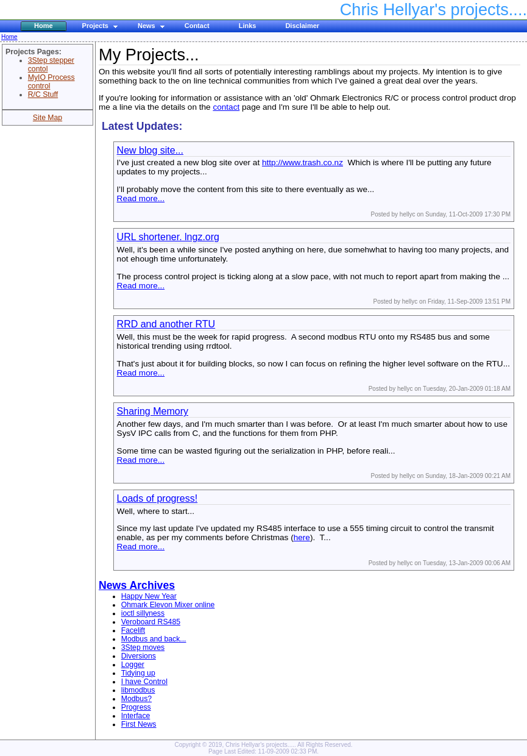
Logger (132, 664)
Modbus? (136, 698)
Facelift (133, 630)
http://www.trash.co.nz (302, 162)
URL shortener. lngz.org (168, 237)
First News (139, 724)
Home (9, 37)
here (302, 537)
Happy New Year (149, 596)
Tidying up (138, 673)
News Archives (137, 585)
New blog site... (150, 150)
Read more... (141, 198)
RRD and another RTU (166, 324)
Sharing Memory (152, 411)
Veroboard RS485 (150, 622)
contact (226, 107)
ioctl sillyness (142, 613)
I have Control (144, 681)
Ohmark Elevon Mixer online (168, 605)
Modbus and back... (153, 639)
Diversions (138, 656)
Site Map (47, 117)
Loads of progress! (157, 498)
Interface (135, 715)
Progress (136, 707)
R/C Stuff (43, 94)
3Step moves (142, 647)
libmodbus (138, 690)
